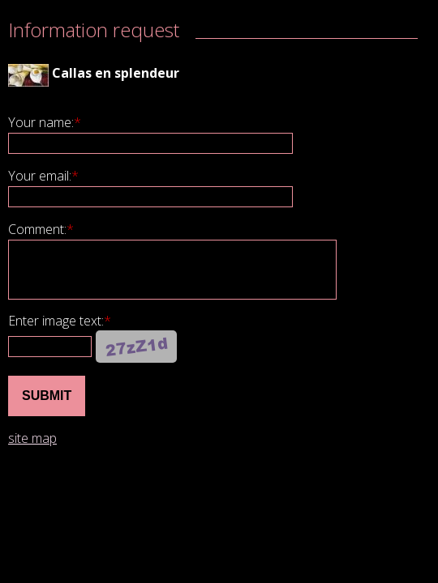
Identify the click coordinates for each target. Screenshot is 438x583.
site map (32, 438)
